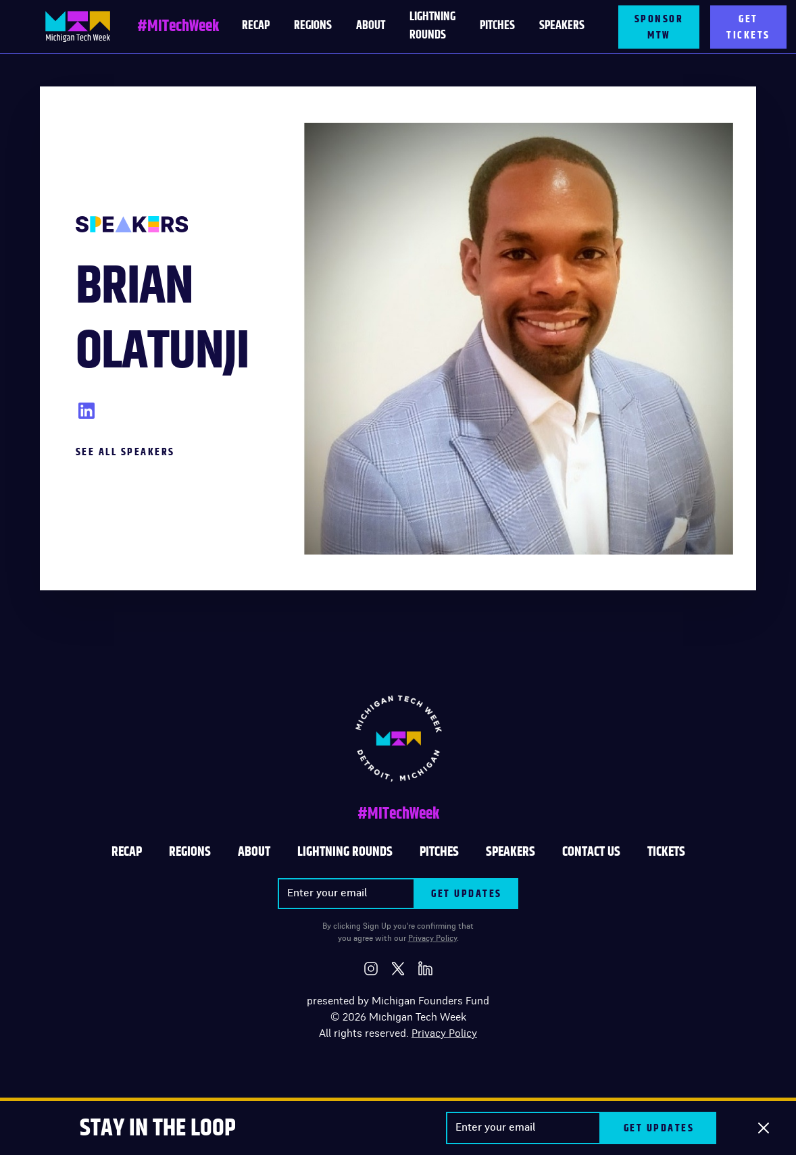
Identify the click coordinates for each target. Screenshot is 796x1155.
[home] (78, 26)
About (370, 26)
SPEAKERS (510, 851)
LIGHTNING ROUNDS (432, 26)
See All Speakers (125, 451)
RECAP (256, 26)
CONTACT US (591, 851)
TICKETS (666, 851)
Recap (126, 851)
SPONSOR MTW (659, 27)
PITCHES (497, 26)
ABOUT (254, 851)
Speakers (561, 26)
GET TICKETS (748, 27)
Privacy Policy (432, 938)
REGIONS (190, 851)
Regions (313, 26)
